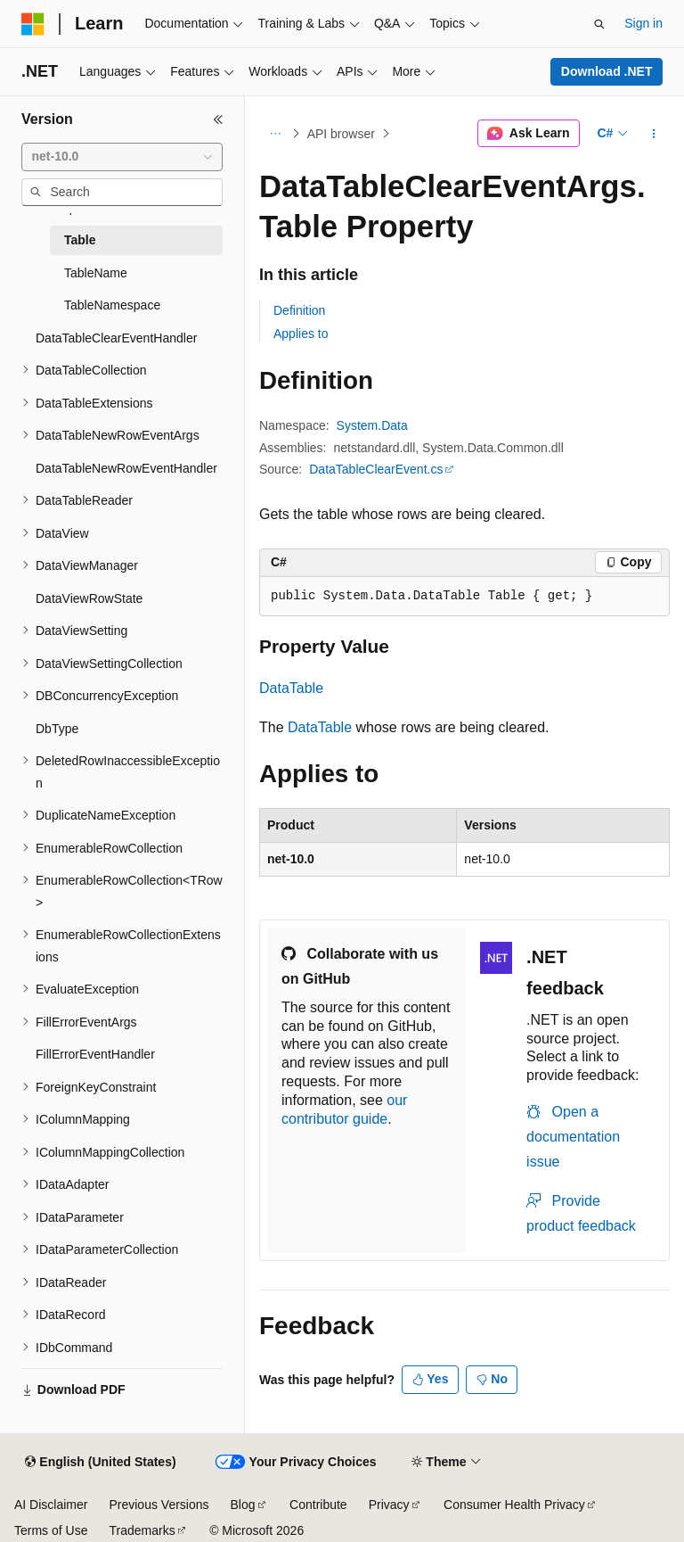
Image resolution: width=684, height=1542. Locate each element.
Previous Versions (158, 1504)
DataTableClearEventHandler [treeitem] (116, 338)
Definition (299, 310)
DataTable (291, 688)
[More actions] (654, 134)
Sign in (643, 23)
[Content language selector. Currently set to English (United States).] (100, 1462)
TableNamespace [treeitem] (112, 305)
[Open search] (599, 24)
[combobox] (122, 157)
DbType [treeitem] (57, 729)
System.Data (372, 425)
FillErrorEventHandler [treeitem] (95, 1054)
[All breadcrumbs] (274, 134)
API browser (341, 134)
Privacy (389, 1504)
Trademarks (142, 1530)
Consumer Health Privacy (514, 1504)
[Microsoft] (33, 24)
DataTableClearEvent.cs (376, 469)
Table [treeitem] (80, 240)
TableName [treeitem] (95, 273)
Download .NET (607, 71)
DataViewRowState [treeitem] (89, 598)
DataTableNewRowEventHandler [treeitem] (126, 468)
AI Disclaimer (50, 1504)
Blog (243, 1504)
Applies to (300, 333)
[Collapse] (218, 119)
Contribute (318, 1504)
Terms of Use (50, 1530)
